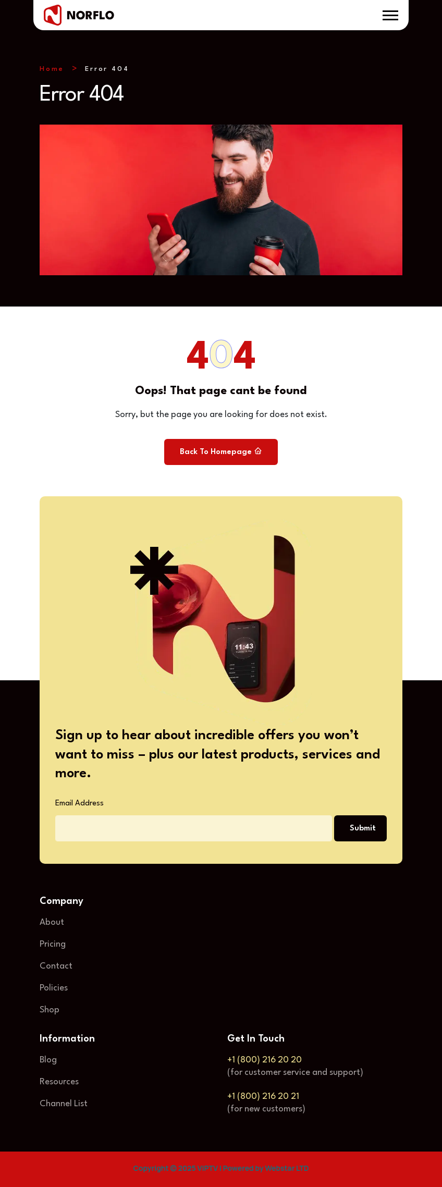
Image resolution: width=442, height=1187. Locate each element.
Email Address (79, 803)
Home (52, 69)
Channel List (64, 1103)
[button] (390, 15)
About (52, 922)
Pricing (53, 944)
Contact (56, 966)
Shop (49, 1010)
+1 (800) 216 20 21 (263, 1096)
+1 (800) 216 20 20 (264, 1060)
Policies (54, 988)
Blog (48, 1060)
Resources (59, 1082)
